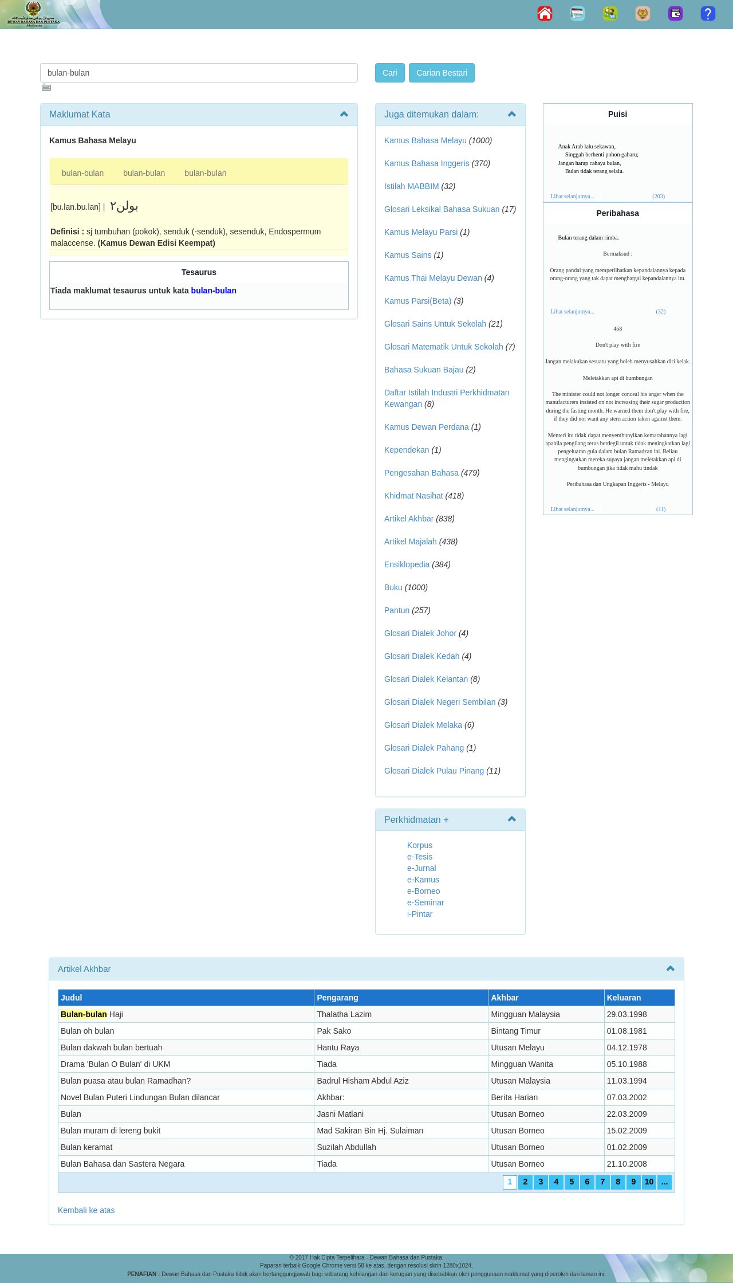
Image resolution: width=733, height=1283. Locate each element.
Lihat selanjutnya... (573, 196)
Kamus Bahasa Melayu (426, 140)
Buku (393, 587)
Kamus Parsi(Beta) (417, 300)
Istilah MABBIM (411, 186)
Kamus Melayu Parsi (421, 232)
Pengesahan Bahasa (421, 472)
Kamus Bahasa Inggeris (427, 163)
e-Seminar (425, 902)
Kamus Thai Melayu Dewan (433, 278)
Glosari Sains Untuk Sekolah (435, 323)
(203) (658, 196)
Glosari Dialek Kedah (422, 656)
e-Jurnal (421, 868)
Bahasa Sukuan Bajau (424, 369)
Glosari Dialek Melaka (423, 724)
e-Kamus (423, 879)
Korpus (419, 845)
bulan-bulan (83, 173)
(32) (661, 311)
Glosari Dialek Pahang (424, 747)
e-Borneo (423, 891)
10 (649, 1181)
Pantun (396, 610)
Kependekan (406, 449)
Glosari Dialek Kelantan (426, 679)
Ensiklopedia (406, 564)
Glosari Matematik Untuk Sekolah (443, 346)
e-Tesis (419, 856)
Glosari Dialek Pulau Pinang (434, 770)
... (664, 1181)
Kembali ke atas (86, 1210)
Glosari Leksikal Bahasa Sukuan (442, 209)
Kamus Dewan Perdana (426, 426)
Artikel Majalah (410, 541)
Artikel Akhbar (409, 518)
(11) (660, 509)
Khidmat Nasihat (413, 495)
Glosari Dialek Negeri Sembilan (440, 702)
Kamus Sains (407, 255)
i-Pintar (419, 914)
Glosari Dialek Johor (420, 633)
